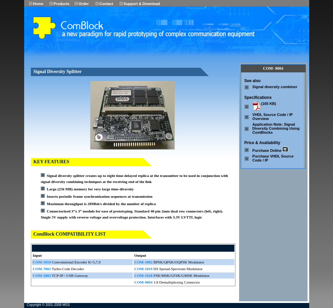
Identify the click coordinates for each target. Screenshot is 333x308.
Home (36, 4)
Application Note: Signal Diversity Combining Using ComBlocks (276, 128)
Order (82, 4)
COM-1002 (143, 262)
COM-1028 (143, 275)
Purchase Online (270, 150)
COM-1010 (42, 262)
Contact (104, 4)
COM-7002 (42, 269)
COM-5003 (42, 275)
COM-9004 (143, 282)
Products (60, 4)
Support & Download (140, 4)
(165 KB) (268, 104)
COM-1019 (143, 269)
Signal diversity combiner (275, 87)
